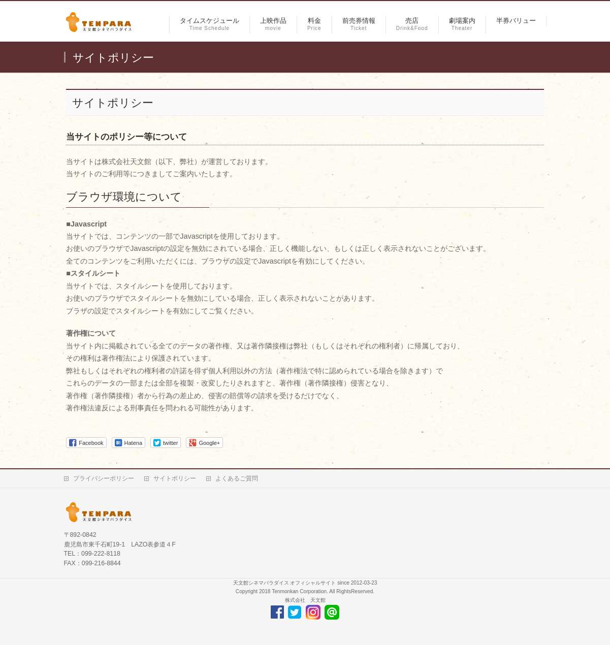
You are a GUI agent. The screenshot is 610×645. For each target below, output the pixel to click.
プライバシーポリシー (103, 478)
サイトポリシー (174, 478)
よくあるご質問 (236, 478)
